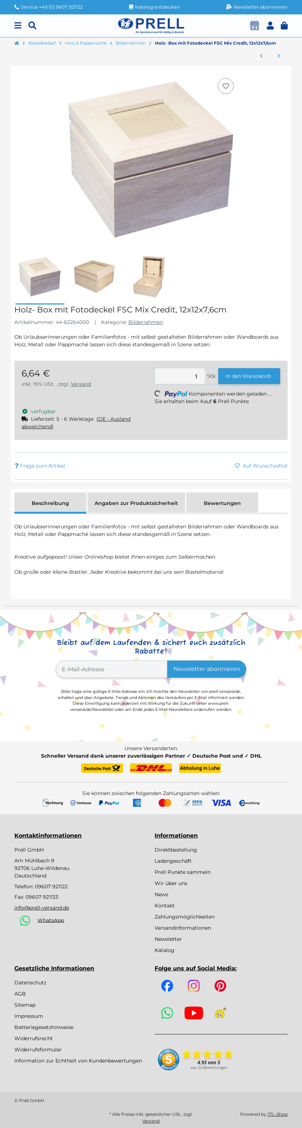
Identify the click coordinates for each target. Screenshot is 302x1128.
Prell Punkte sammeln (183, 872)
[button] (270, 26)
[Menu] (17, 26)
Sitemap (25, 1005)
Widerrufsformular (38, 1049)
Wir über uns (171, 883)
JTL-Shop (277, 1114)
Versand (81, 384)
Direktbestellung (176, 850)
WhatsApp (50, 920)
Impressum (28, 1016)
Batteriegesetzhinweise (43, 1027)
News (161, 894)
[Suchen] (32, 26)
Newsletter (168, 939)
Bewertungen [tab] (222, 503)
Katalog (164, 950)
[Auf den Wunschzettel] (226, 86)
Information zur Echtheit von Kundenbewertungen (78, 1060)
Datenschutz (30, 982)
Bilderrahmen (145, 322)
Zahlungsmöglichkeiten (185, 916)
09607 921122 (51, 886)
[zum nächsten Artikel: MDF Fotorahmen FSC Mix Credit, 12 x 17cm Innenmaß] (279, 56)
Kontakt (165, 905)
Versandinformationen (183, 928)
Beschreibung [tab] (50, 503)
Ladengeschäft (173, 861)
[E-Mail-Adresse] (112, 669)
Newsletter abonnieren (206, 668)
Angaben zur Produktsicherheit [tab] (136, 503)
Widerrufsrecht (33, 1038)
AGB (20, 994)
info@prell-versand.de (41, 907)
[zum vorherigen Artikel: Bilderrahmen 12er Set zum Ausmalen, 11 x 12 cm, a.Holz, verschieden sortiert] (261, 56)
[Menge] (180, 376)
